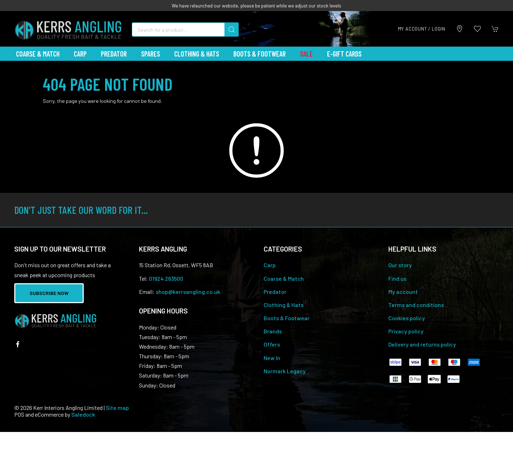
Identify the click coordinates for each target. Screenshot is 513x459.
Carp (270, 265)
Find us (397, 278)
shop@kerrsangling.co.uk (188, 291)
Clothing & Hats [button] (196, 53)
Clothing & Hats (284, 304)
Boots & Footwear (259, 53)
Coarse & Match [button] (37, 53)
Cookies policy (406, 318)
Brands (273, 331)
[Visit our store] (459, 28)
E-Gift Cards (344, 53)
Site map (117, 407)
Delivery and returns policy (422, 344)
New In (272, 357)
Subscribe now (49, 293)
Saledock (83, 414)
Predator (275, 291)
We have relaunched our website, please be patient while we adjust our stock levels (256, 5)
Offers (272, 344)
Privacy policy (406, 331)
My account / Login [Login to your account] (421, 29)
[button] (477, 28)
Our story (400, 265)
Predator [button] (114, 53)
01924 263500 (166, 278)
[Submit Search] (231, 29)
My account (403, 291)
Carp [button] (80, 53)
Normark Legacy (285, 371)
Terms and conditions (416, 304)
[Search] (185, 29)
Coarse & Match (284, 278)
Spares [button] (150, 53)
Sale (306, 53)
